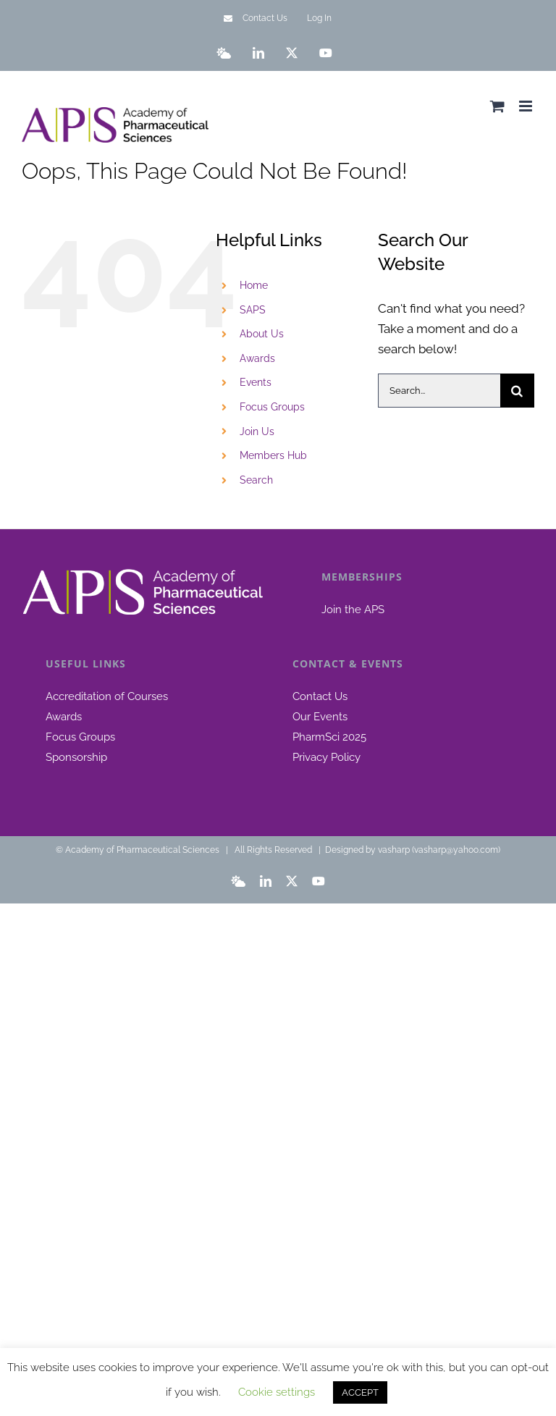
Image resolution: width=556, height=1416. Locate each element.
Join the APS (352, 609)
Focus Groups (272, 407)
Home (254, 285)
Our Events (320, 716)
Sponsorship (76, 757)
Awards (257, 358)
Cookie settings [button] (276, 1392)
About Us (262, 334)
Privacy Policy (326, 757)
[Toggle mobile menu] (526, 106)
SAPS (253, 310)
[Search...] (439, 391)
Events (255, 382)
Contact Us (320, 696)
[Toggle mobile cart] (497, 106)
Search (256, 480)
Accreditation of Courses (107, 696)
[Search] (517, 391)
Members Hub (273, 455)
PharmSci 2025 (329, 736)
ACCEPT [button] (360, 1392)
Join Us (257, 431)
